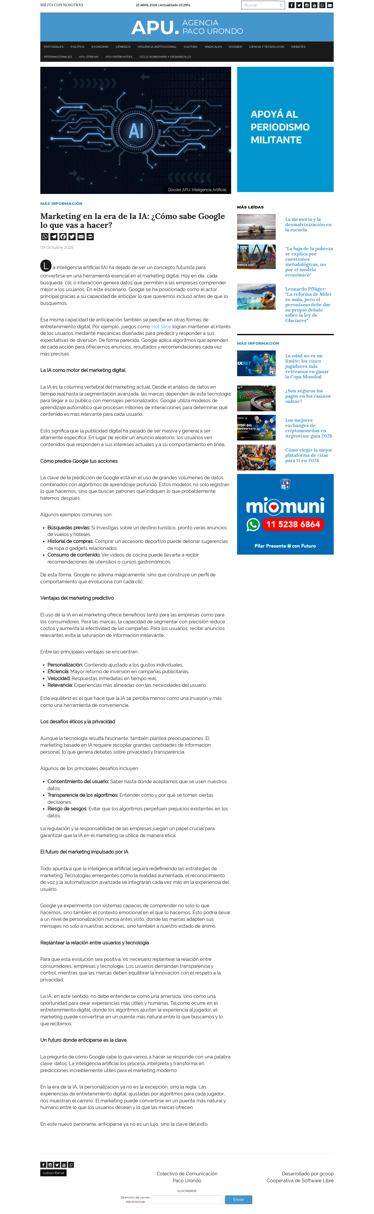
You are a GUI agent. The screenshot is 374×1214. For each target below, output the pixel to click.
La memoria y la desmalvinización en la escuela (308, 224)
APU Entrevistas (118, 56)
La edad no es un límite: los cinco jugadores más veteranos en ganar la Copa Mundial (307, 366)
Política (77, 46)
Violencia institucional (157, 46)
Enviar (238, 1199)
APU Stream (88, 56)
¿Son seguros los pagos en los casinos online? (308, 396)
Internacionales (58, 56)
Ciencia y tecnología (266, 46)
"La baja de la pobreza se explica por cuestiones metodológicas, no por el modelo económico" (309, 261)
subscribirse (53, 1173)
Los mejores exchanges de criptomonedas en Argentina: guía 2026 (308, 428)
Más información (61, 203)
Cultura (190, 46)
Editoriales (53, 46)
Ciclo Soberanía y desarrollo (165, 56)
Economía (100, 46)
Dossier (235, 46)
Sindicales (213, 46)
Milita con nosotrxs (61, 5)
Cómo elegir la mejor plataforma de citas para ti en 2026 (308, 455)
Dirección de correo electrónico (135, 1200)
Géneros (123, 46)
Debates (298, 46)
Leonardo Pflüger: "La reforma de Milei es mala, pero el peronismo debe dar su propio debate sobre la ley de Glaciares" (308, 304)
